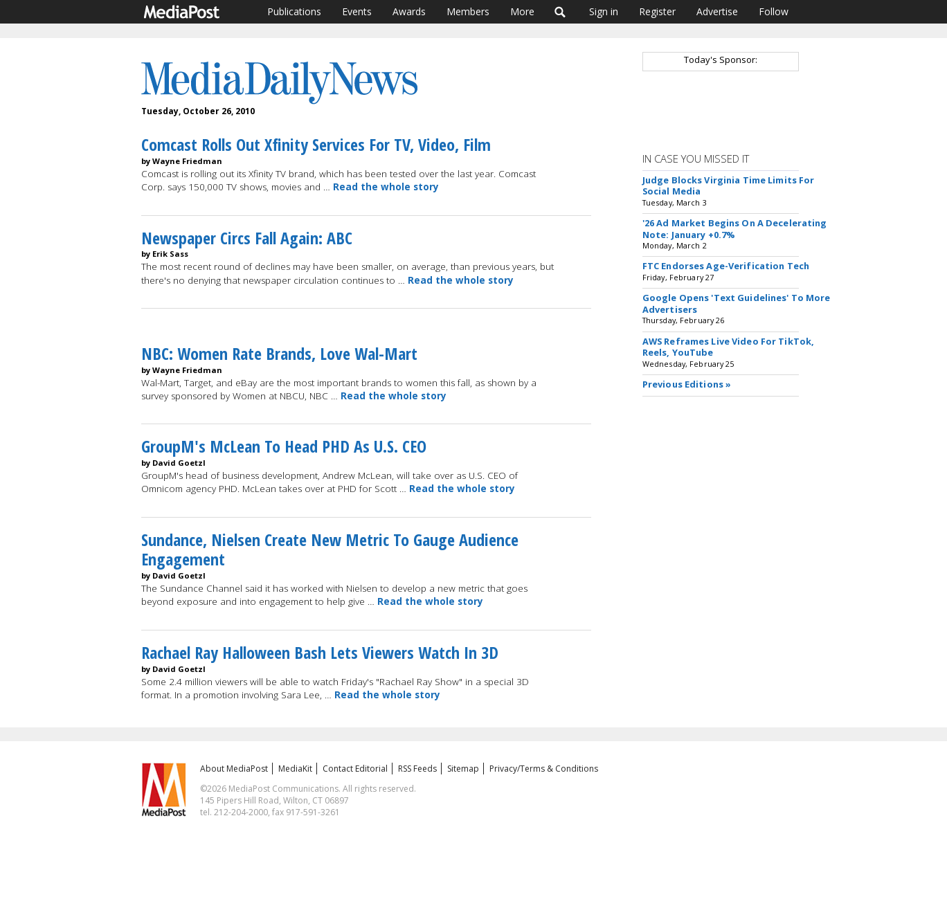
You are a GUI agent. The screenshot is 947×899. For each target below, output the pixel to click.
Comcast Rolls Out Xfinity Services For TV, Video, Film (316, 144)
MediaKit (295, 768)
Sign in (603, 11)
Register (657, 11)
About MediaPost (234, 768)
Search (560, 12)
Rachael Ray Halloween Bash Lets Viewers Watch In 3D (319, 652)
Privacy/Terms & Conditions (543, 768)
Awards (409, 11)
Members (468, 11)
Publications (294, 11)
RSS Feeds (417, 768)
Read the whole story (386, 187)
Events (357, 11)
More (522, 11)
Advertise (717, 11)
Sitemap (463, 768)
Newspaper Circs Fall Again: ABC (246, 237)
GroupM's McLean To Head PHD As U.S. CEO (283, 446)
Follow (773, 11)
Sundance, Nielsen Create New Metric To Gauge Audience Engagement (329, 549)
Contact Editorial (355, 768)
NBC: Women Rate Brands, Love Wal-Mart (279, 353)
